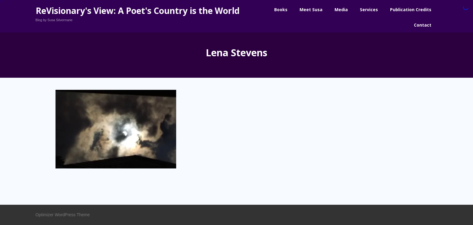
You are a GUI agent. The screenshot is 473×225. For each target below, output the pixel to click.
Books (280, 9)
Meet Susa (311, 9)
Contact (422, 25)
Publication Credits (410, 9)
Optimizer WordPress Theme (63, 214)
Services (369, 9)
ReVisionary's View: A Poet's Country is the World (138, 10)
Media (341, 9)
